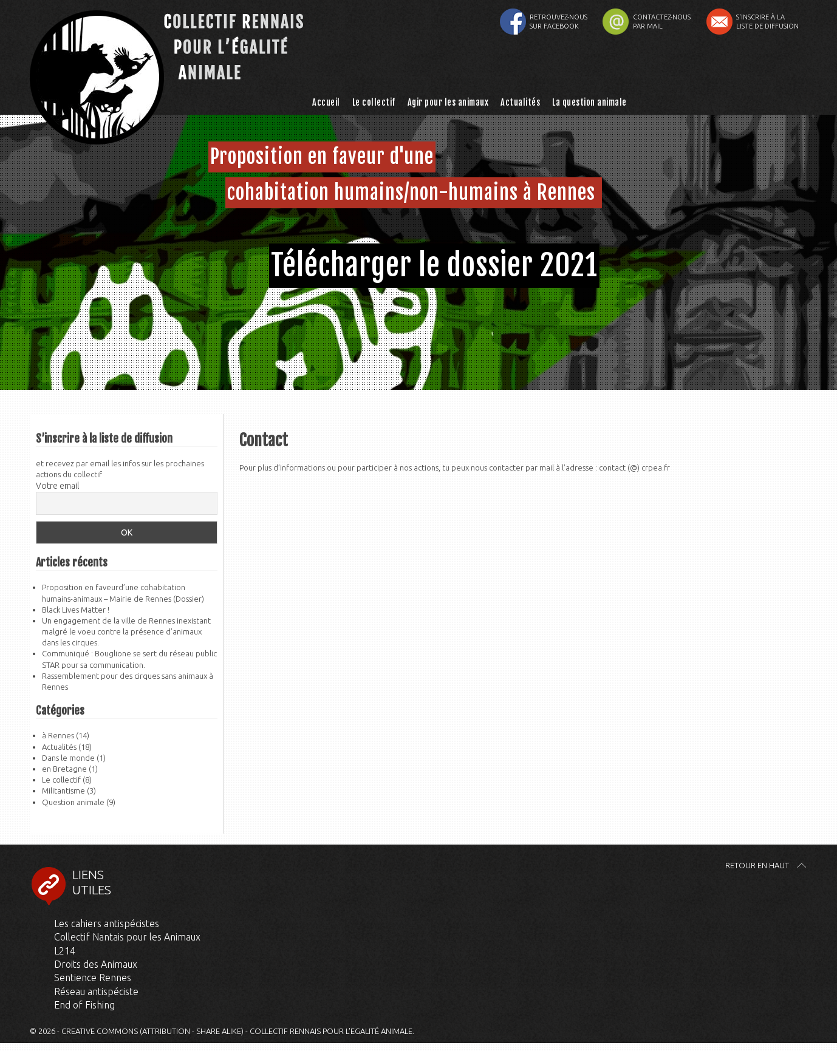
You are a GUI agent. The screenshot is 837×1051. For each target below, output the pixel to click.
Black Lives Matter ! (75, 609)
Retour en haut (757, 865)
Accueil (326, 102)
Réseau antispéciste (96, 991)
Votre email (57, 486)
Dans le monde (68, 757)
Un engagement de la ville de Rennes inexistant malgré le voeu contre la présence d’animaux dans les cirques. (126, 631)
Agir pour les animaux (448, 102)
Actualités (520, 102)
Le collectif (373, 102)
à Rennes (58, 735)
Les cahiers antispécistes (106, 923)
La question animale (589, 102)
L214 (64, 950)
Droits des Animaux (95, 964)
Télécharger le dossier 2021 (434, 265)
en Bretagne (64, 768)
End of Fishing (84, 1004)
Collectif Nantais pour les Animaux (127, 936)
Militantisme (63, 790)
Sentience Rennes (92, 977)
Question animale (73, 802)
